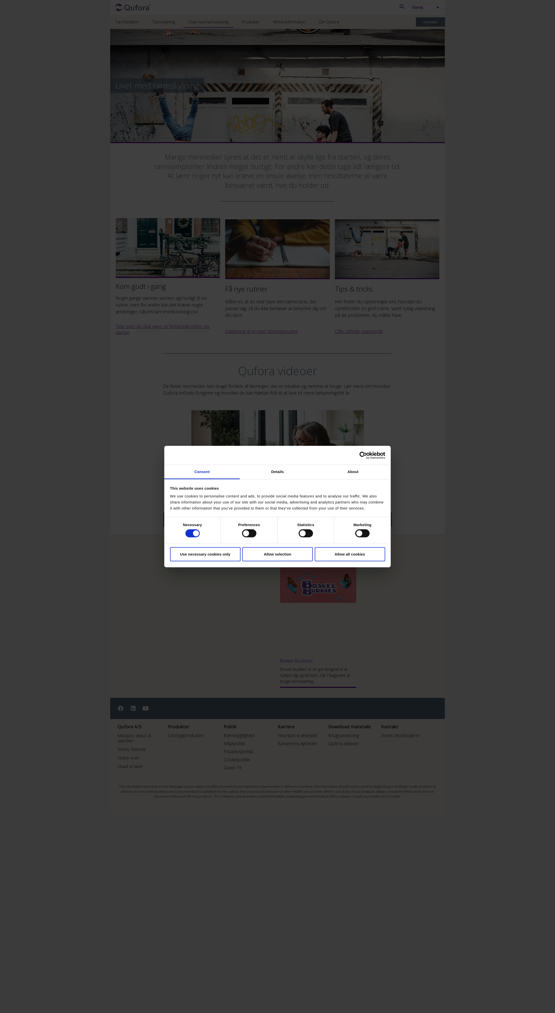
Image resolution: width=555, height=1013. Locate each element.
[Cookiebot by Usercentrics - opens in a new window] (363, 455)
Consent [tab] (202, 472)
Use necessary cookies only (205, 554)
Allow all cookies (350, 554)
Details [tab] (277, 472)
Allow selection (277, 554)
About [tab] (353, 472)
